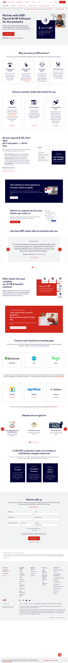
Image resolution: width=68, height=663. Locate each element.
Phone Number (11, 517)
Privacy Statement (29, 534)
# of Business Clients (12, 522)
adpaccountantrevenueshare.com (56, 555)
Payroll (21, 571)
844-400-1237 (33, 9)
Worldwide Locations (58, 569)
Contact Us (5, 567)
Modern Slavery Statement (41, 603)
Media (55, 592)
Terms (21, 603)
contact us (55, 406)
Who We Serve (20, 2)
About (39, 2)
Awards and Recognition (59, 577)
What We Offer (11, 2)
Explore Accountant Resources (18, 327)
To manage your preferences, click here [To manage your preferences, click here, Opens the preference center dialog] (50, 660)
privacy (32, 541)
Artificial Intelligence (58, 586)
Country (36, 522)
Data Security (57, 582)
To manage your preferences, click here (57, 617)
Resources (33, 2)
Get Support (12, 38)
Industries (33, 573)
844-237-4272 (48, 9)
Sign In (62, 2)
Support (55, 2)
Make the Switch (15, 221)
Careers (55, 571)
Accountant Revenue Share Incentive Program (12, 115)
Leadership (56, 579)
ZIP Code (23, 522)
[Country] (8, 603)
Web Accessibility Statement (55, 603)
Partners (33, 575)
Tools (43, 581)
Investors (56, 590)
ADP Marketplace (59, 376)
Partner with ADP (59, 9)
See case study (33, 257)
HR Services (22, 581)
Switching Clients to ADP (44, 5)
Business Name (38, 517)
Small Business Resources (44, 571)
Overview (13, 5)
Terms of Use (43, 534)
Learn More (12, 125)
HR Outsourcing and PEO (22, 585)
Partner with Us (8, 34)
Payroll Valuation (21, 5)
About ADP (56, 567)
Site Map (26, 603)
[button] (60, 655)
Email (36, 511)
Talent (21, 576)
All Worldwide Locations (8, 606)
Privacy (31, 603)
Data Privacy (56, 584)
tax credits (55, 78)
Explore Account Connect (9, 170)
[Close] (66, 660)
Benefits (21, 579)
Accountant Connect (32, 5)
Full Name (10, 511)
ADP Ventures (57, 588)
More (53, 5)
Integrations (22, 588)
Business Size (34, 571)
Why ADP (27, 2)
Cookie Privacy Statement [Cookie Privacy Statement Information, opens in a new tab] (7, 661)
